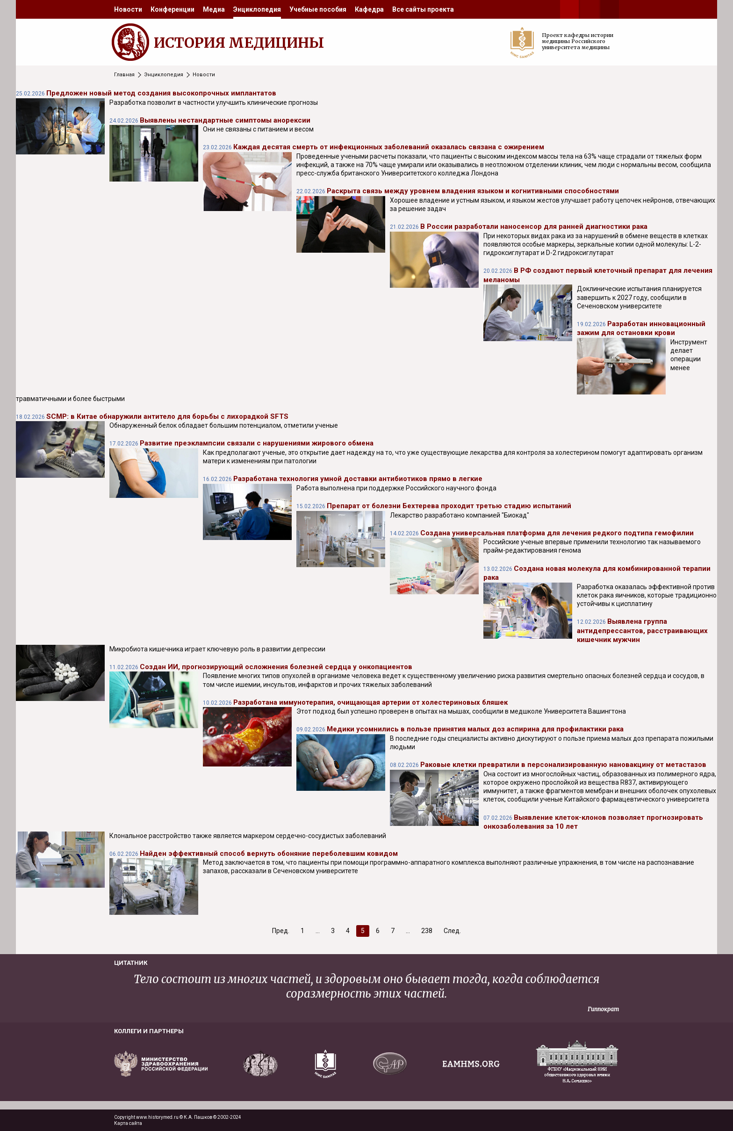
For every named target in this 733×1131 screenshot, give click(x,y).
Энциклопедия (257, 9)
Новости (128, 9)
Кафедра (369, 9)
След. (452, 930)
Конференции (172, 9)
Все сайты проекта (423, 9)
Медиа (214, 9)
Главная (124, 75)
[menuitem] (128, 9)
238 (426, 930)
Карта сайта (128, 1123)
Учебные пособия (317, 9)
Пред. (280, 930)
